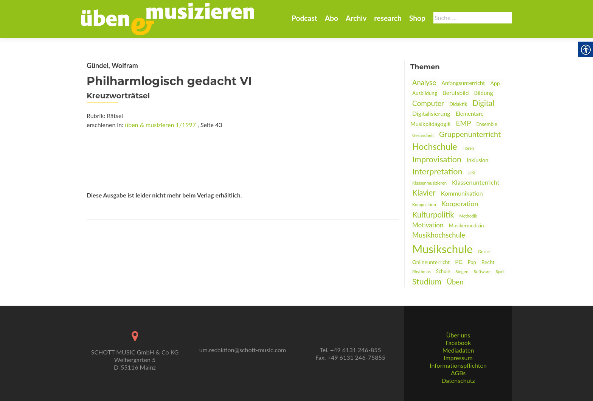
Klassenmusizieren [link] (429, 182)
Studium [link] (426, 281)
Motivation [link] (427, 225)
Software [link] (482, 271)
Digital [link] (483, 102)
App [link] (495, 83)
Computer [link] (428, 103)
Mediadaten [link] (458, 350)
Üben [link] (455, 282)
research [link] (388, 18)
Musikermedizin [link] (466, 225)
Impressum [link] (458, 357)
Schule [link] (443, 271)
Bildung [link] (483, 92)
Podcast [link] (304, 18)
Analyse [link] (424, 82)
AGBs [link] (458, 372)
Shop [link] (417, 18)
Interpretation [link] (437, 171)
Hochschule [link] (434, 146)
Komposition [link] (424, 204)
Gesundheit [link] (423, 135)
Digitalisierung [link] (431, 113)
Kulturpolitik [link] (433, 214)
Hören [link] (468, 148)
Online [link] (484, 251)
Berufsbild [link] (455, 92)
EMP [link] (463, 123)
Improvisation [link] (436, 159)
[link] (167, 18)
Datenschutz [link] (458, 380)
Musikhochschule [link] (438, 235)
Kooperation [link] (459, 203)
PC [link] (459, 261)
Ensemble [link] (487, 124)
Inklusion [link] (477, 160)
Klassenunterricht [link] (475, 182)
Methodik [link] (468, 215)
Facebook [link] (458, 342)
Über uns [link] (458, 335)
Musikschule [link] (442, 248)
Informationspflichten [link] (458, 365)
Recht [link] (488, 262)
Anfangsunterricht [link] (463, 83)
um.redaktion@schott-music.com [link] (242, 349)
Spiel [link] (500, 271)
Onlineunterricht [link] (431, 262)
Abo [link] (331, 18)
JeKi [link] (471, 172)
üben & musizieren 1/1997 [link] (160, 124)
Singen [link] (461, 271)
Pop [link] (472, 262)
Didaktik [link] (458, 104)
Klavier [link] (424, 192)
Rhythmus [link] (421, 271)
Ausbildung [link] (424, 93)
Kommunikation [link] (462, 193)
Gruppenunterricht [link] (470, 133)
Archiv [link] (356, 18)
